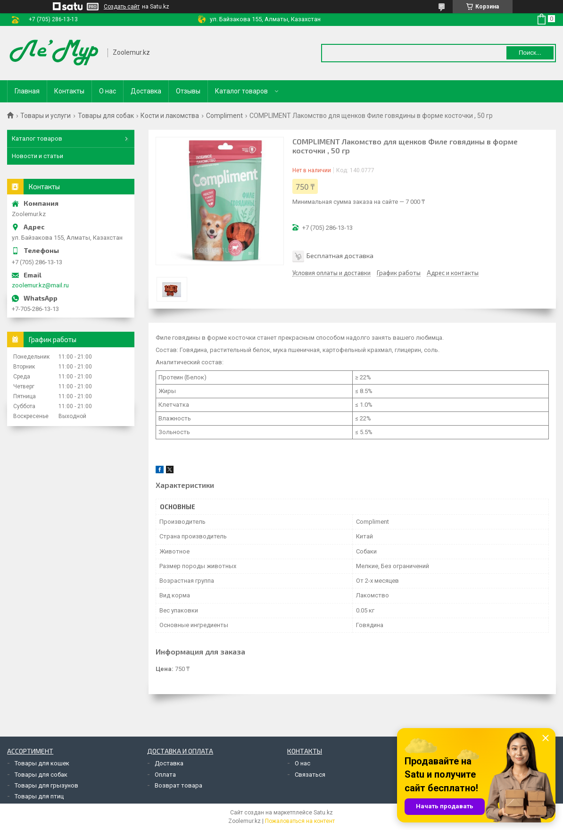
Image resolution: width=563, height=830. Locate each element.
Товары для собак (106, 115)
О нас (107, 91)
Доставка (146, 91)
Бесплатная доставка (339, 256)
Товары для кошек (42, 763)
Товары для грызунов (46, 785)
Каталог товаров (241, 91)
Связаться (310, 774)
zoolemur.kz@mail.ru (40, 285)
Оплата (165, 774)
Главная (27, 91)
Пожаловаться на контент (300, 821)
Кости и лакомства (170, 115)
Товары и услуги (45, 115)
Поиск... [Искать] (530, 52)
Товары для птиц (39, 796)
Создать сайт (122, 6)
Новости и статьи (37, 155)
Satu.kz (323, 812)
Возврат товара (178, 785)
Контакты (69, 91)
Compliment (224, 115)
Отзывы (188, 91)
